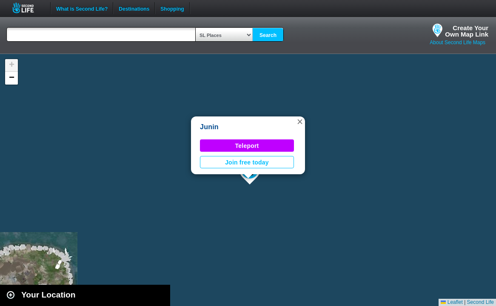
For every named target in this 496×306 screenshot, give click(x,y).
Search (268, 35)
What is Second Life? (82, 8)
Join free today (247, 162)
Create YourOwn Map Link (466, 31)
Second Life (28, 8)
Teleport (247, 145)
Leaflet (451, 302)
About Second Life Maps (457, 42)
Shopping (172, 8)
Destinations (134, 8)
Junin (209, 126)
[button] (300, 121)
